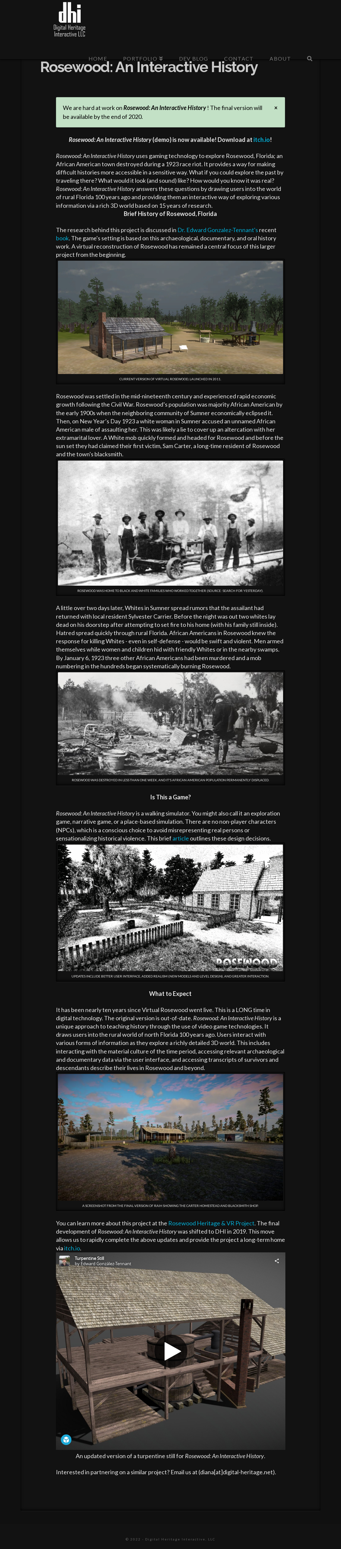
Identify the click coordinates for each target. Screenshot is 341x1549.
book (62, 238)
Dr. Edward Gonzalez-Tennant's (217, 229)
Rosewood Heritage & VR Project (211, 1223)
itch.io (261, 139)
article (180, 838)
